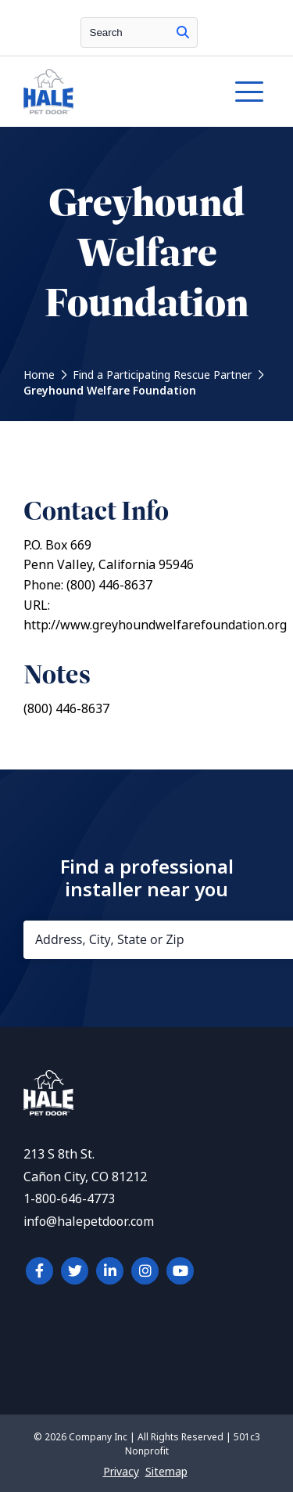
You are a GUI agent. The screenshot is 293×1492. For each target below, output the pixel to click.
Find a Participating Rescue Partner (162, 375)
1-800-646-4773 (69, 1199)
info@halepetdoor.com (88, 1222)
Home (39, 375)
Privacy (121, 1471)
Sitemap (166, 1471)
